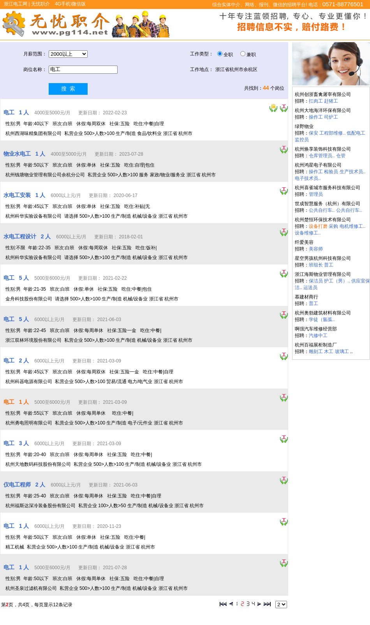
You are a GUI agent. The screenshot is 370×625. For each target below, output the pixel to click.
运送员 (310, 287)
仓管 (340, 155)
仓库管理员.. (322, 155)
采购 (333, 226)
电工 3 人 (17, 443)
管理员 (316, 194)
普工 (328, 265)
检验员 (331, 171)
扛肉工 (316, 101)
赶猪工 (331, 101)
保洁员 (316, 281)
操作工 (316, 117)
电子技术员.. (308, 178)
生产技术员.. (353, 171)
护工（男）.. (337, 281)
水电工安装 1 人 (25, 195)
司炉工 (331, 117)
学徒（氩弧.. (322, 319)
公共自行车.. (322, 210)
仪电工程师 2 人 (25, 484)
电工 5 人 (17, 278)
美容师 (316, 249)
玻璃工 (342, 351)
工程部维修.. (332, 133)
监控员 (302, 139)
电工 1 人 (17, 112)
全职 (228, 54)
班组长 (316, 265)
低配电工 (356, 133)
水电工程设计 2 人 (28, 236)
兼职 (251, 54)
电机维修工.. (353, 226)
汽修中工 (318, 335)
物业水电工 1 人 (25, 154)
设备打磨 (318, 226)
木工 (328, 351)
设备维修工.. (308, 233)
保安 (313, 133)
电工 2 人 (17, 360)
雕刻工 (316, 351)
